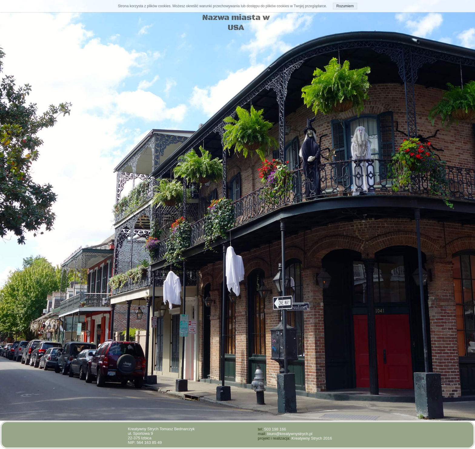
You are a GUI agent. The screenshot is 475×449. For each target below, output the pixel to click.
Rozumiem (345, 6)
